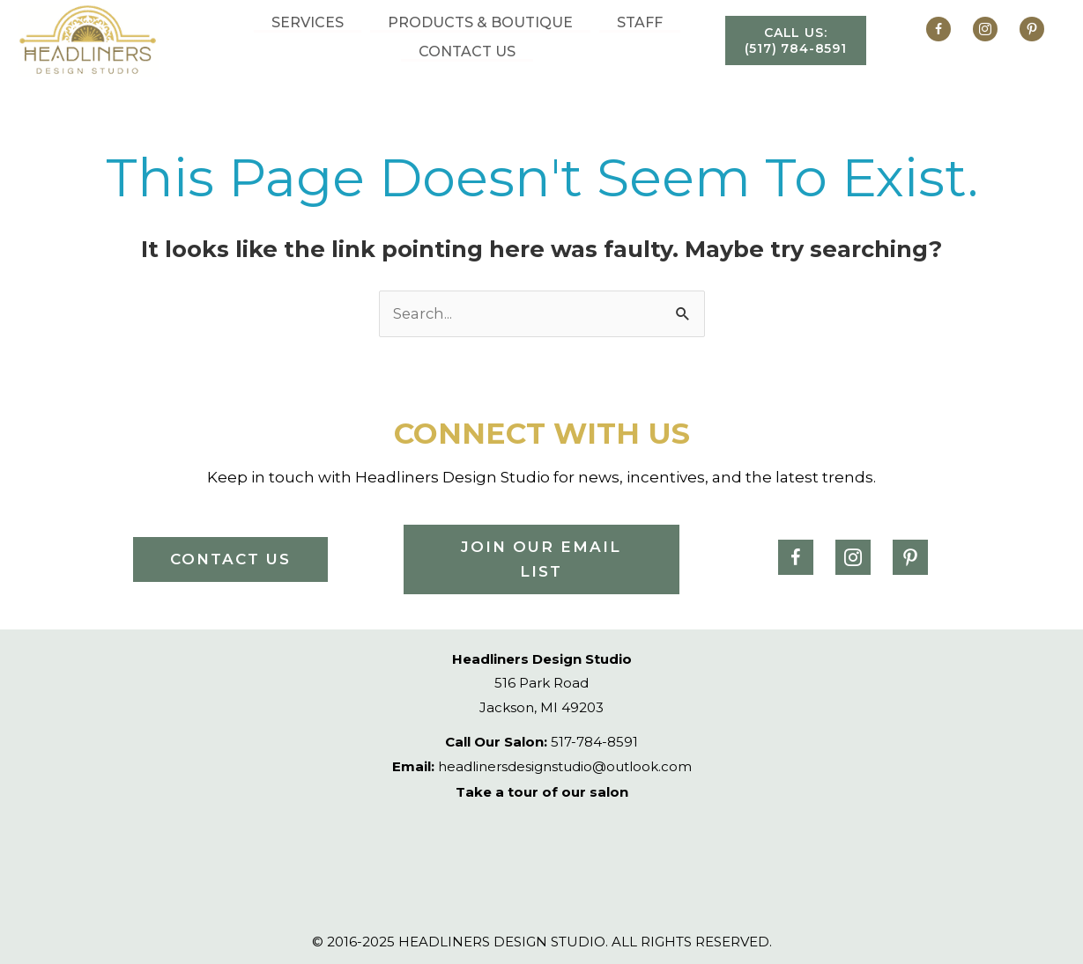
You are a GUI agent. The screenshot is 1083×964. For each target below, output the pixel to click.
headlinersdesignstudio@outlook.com (542, 766)
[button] (795, 40)
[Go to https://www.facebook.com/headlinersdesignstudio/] (943, 31)
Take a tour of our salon (542, 792)
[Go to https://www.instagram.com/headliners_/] (985, 31)
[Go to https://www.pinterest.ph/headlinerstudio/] (1027, 31)
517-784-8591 (541, 742)
